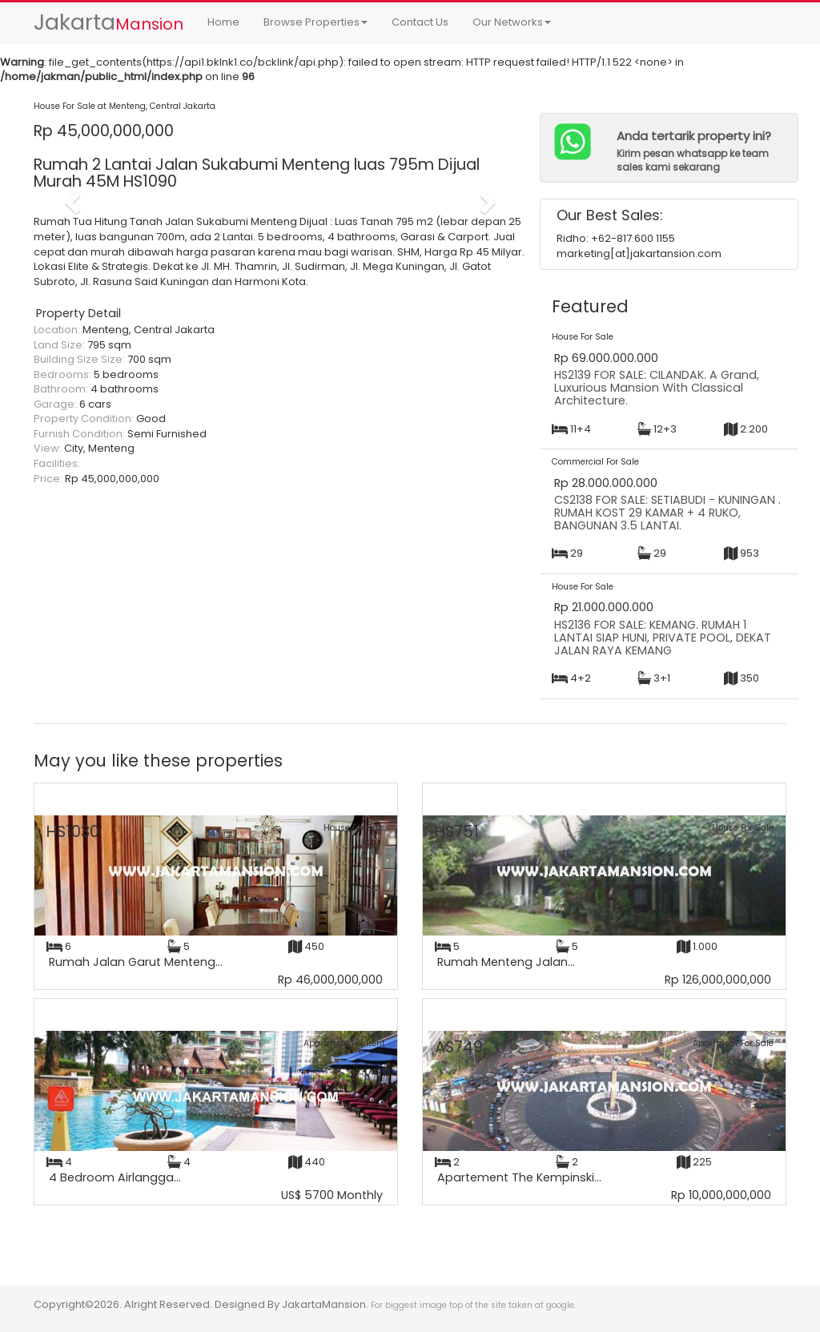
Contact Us (420, 22)
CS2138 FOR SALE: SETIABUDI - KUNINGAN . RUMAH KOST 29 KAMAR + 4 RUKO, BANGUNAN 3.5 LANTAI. (667, 512)
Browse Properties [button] (315, 22)
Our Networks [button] (511, 22)
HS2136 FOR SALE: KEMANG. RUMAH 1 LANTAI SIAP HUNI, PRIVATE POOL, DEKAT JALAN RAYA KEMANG (662, 637)
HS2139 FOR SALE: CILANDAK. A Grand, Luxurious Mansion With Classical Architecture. (656, 387)
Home (223, 22)
